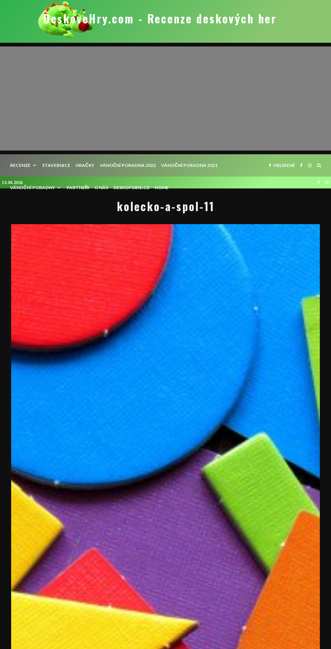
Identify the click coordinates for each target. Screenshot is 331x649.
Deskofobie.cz (131, 187)
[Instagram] (309, 165)
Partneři (78, 187)
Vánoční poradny (32, 187)
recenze (20, 165)
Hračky (84, 165)
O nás (101, 187)
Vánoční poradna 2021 (189, 165)
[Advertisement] (165, 98)
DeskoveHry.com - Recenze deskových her (160, 18)
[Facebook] (301, 165)
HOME (161, 187)
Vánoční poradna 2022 (128, 165)
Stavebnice (56, 165)
